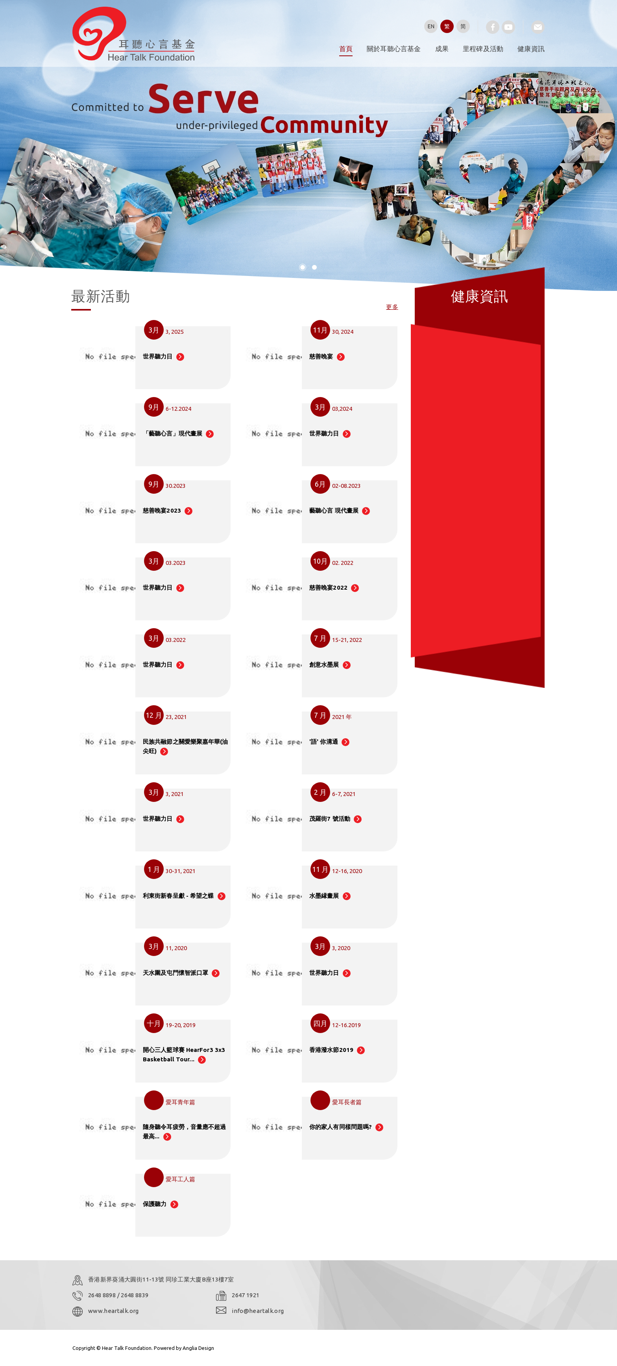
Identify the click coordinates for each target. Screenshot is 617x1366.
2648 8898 (102, 1295)
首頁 (346, 48)
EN (431, 26)
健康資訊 (531, 48)
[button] (302, 267)
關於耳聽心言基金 (394, 48)
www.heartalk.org (113, 1310)
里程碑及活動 (483, 48)
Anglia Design (198, 1348)
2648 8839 (134, 1295)
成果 (442, 48)
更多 (392, 306)
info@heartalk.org (258, 1310)
